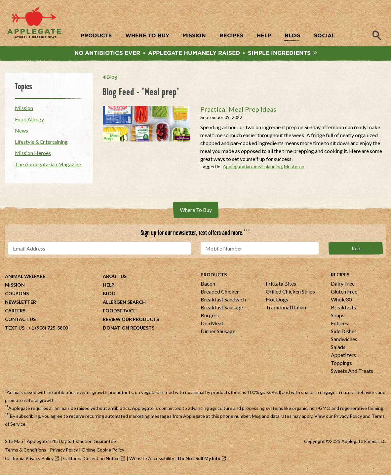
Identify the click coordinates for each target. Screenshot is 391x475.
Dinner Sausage (218, 333)
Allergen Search (124, 303)
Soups (337, 317)
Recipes (340, 276)
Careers (15, 312)
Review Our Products (131, 321)
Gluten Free (344, 293)
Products (214, 276)
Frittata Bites (281, 285)
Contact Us (20, 321)
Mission (24, 109)
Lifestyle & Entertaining (41, 143)
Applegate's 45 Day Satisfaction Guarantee (71, 443)
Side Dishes (344, 333)
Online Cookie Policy (103, 451)
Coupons (17, 295)
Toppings (341, 364)
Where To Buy (196, 211)
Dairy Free (343, 285)
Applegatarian (237, 168)
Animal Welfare (25, 278)
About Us (115, 278)
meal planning (268, 168)
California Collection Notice (91, 460)
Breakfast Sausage (222, 309)
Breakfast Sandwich (223, 301)
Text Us (14, 329)
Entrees (339, 325)
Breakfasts (343, 309)
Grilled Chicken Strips (290, 293)
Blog (111, 78)
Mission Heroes (33, 154)
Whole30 (341, 301)
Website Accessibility (151, 460)
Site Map (14, 443)
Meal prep (294, 168)
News (21, 132)
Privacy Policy (348, 417)
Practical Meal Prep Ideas (238, 111)
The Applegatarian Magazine (48, 166)
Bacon (208, 285)
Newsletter (20, 303)
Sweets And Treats (352, 372)
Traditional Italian (286, 309)
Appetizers (343, 356)
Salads (338, 348)
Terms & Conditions (25, 451)
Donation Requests (128, 329)
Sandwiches (344, 340)
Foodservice (119, 312)
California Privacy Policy (29, 460)
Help (108, 286)
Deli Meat (212, 325)
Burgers (210, 317)
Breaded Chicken (220, 293)
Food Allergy (29, 121)
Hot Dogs (277, 301)
